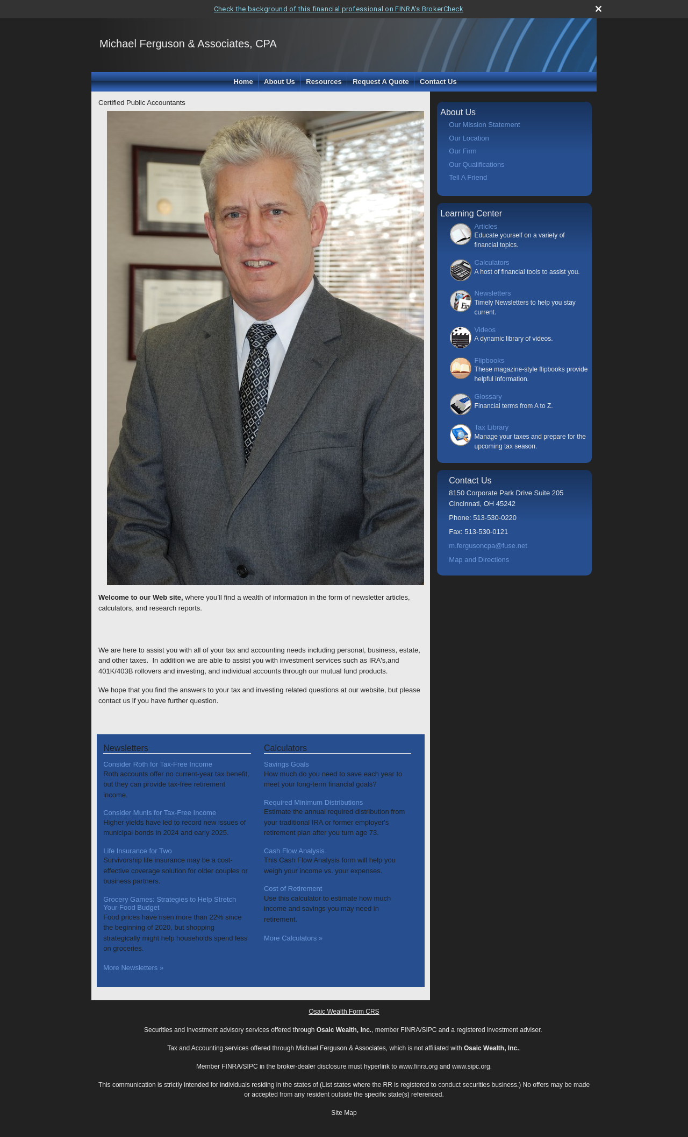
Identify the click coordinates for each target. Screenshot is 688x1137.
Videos (485, 330)
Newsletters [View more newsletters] (125, 748)
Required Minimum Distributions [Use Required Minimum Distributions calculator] (313, 802)
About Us (279, 82)
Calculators (492, 262)
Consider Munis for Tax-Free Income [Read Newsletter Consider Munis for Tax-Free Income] (159, 813)
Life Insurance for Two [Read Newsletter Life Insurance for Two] (137, 851)
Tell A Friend (468, 177)
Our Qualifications (476, 164)
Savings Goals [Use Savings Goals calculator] (286, 764)
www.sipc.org (471, 1066)
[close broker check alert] (598, 8)
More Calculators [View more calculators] (293, 938)
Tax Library (492, 427)
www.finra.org (418, 1066)
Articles (486, 226)
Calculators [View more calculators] (285, 748)
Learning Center (471, 213)
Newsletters (493, 293)
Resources (323, 82)
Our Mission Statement (484, 125)
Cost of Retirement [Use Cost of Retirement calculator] (293, 889)
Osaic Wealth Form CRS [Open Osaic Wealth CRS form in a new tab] (344, 1011)
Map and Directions (479, 560)
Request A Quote (381, 82)
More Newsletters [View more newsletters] (133, 968)
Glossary (488, 396)
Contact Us (438, 82)
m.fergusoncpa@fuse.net (488, 546)
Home (243, 82)
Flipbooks (490, 360)
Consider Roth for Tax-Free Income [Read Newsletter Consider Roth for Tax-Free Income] (157, 764)
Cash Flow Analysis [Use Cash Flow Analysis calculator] (294, 851)
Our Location (469, 138)
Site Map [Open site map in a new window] (343, 1113)
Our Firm (462, 151)
